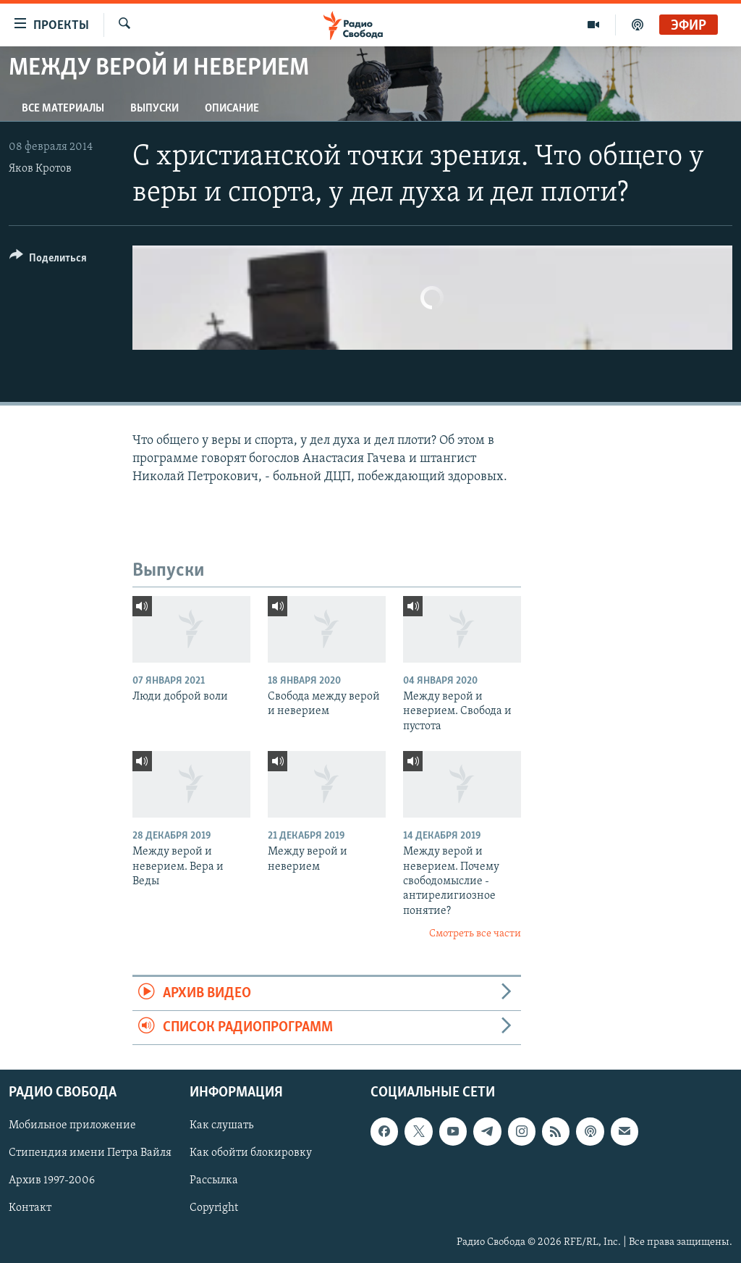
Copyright (214, 1208)
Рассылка (214, 1181)
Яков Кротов (40, 169)
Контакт (30, 1208)
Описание (232, 108)
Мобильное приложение (72, 1126)
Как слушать (221, 1126)
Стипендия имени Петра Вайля (90, 1153)
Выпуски (154, 108)
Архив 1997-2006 (52, 1181)
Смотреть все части (475, 933)
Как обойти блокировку (251, 1153)
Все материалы (63, 108)
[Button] (48, 260)
